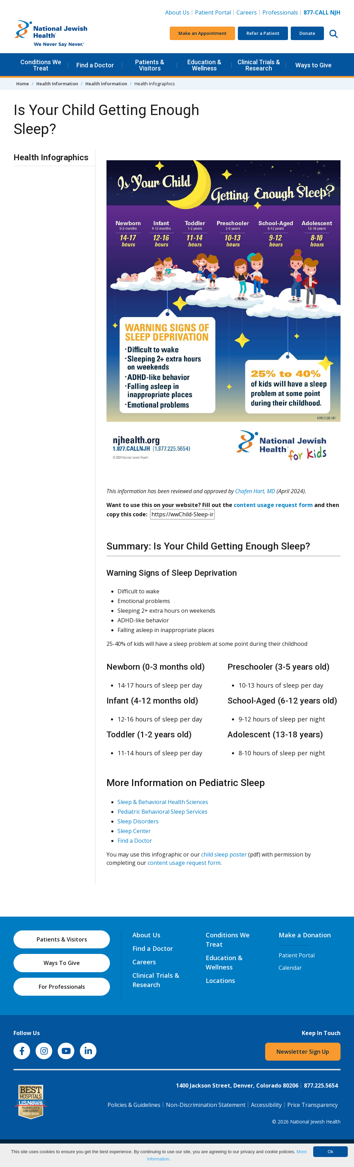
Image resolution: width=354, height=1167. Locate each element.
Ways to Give (313, 65)
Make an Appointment (202, 33)
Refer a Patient (262, 33)
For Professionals (62, 987)
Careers (248, 12)
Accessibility (266, 1105)
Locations (220, 980)
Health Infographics (50, 157)
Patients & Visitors (149, 65)
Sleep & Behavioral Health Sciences (163, 802)
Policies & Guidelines (134, 1105)
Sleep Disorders (138, 821)
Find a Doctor (95, 65)
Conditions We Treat (40, 65)
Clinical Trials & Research (258, 65)
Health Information (57, 83)
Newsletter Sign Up (303, 1051)
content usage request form (273, 505)
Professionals (280, 12)
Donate (307, 33)
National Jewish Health (315, 1121)
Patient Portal (213, 12)
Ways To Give (62, 963)
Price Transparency (312, 1105)
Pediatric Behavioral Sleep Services (162, 811)
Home (22, 83)
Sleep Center (134, 831)
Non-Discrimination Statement (205, 1105)
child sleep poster (224, 854)
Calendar (290, 968)
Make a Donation (305, 935)
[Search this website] (334, 33)
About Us (177, 12)
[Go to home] (65, 33)
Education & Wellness (204, 65)
